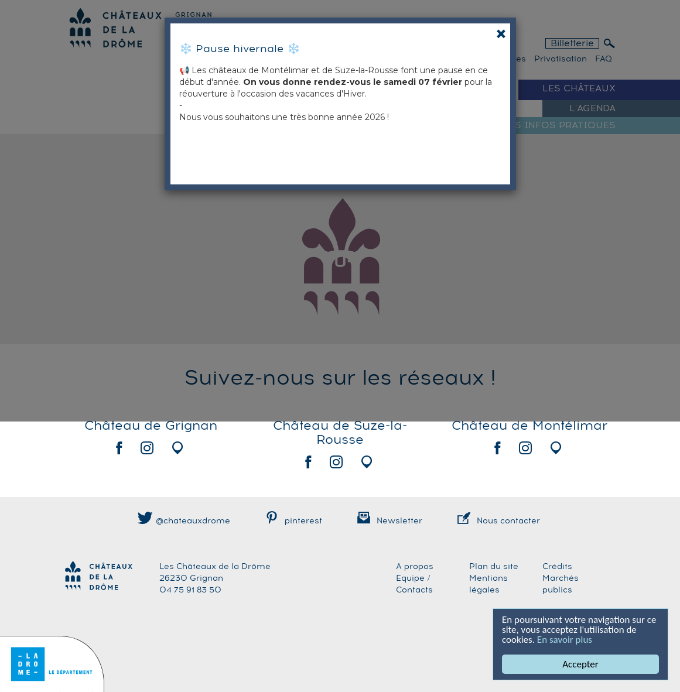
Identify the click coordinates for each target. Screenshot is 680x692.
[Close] (501, 33)
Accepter (580, 664)
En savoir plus (564, 639)
